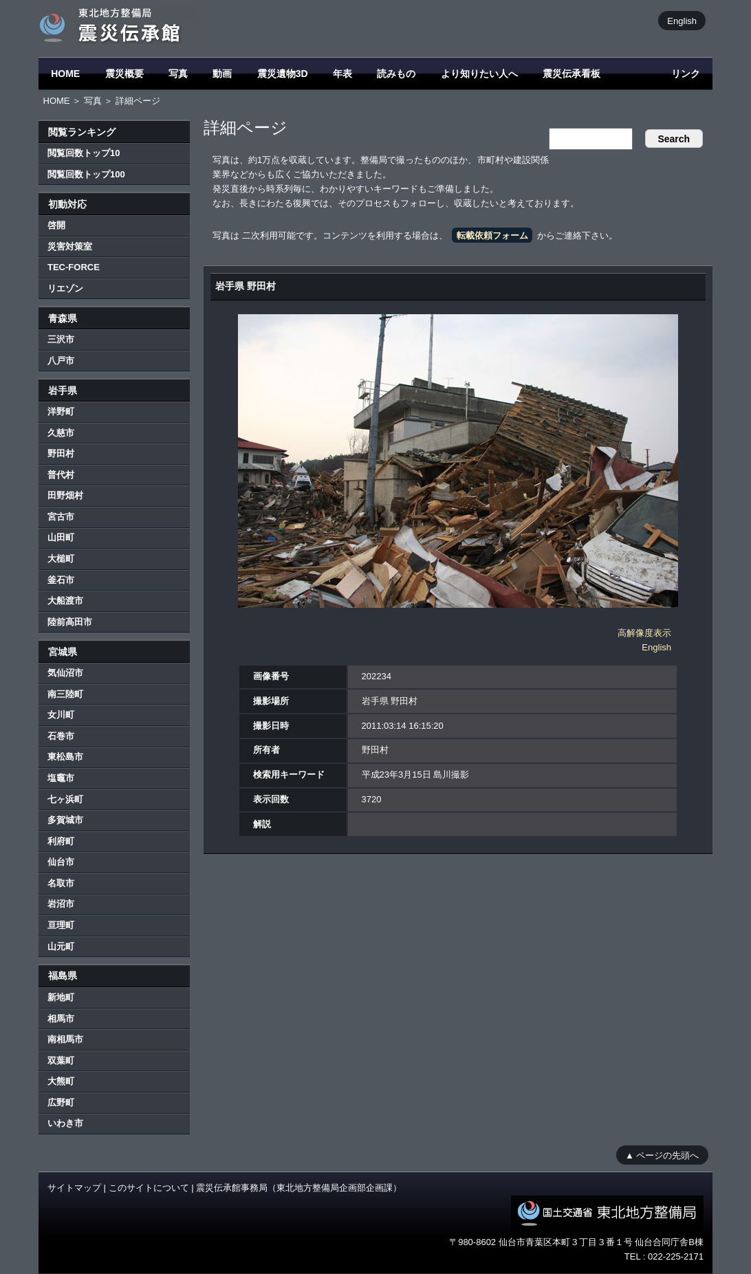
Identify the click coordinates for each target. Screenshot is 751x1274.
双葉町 (60, 1060)
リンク (685, 73)
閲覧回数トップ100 (86, 174)
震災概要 (124, 73)
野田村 (60, 453)
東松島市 (65, 756)
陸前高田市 (69, 622)
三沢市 (60, 339)
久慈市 (60, 433)
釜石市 (60, 580)
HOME (65, 73)
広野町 (60, 1102)
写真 (178, 73)
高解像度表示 (644, 633)
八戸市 (60, 360)
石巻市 (60, 736)
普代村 (60, 475)
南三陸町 (65, 694)
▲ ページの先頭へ (662, 1155)
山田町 (60, 537)
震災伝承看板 (571, 73)
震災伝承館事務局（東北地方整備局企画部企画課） (299, 1188)
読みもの (396, 73)
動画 (222, 73)
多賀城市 (65, 820)
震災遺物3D (282, 73)
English (682, 20)
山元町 (60, 946)
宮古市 (60, 517)
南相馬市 (65, 1039)
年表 (342, 73)
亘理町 (60, 925)
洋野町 (60, 411)
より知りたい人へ (479, 73)
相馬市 (60, 1018)
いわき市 (65, 1123)
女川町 (60, 715)
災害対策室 (69, 246)
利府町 (60, 841)
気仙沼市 (65, 673)
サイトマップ (74, 1188)
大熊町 (60, 1081)
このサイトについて (149, 1188)
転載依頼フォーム (492, 235)
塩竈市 (60, 778)
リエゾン (65, 288)
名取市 (60, 883)
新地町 (60, 997)
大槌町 (60, 558)
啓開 (56, 225)
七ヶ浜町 (65, 799)
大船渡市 (65, 600)
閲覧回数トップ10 (83, 153)
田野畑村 (65, 495)
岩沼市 (60, 904)
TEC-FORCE (73, 267)
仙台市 (60, 862)
